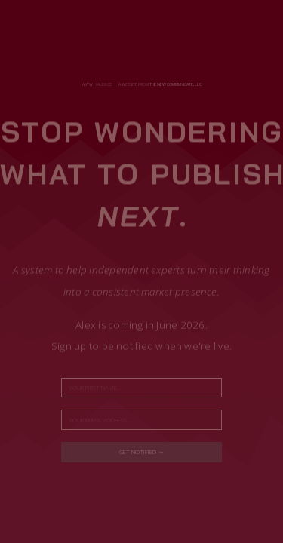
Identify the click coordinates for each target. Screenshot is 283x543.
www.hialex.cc (97, 84)
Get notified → (141, 451)
